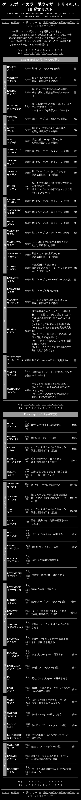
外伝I (45, 22)
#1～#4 (5, 22)
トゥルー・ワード (46, 25)
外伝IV (71, 22)
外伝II (53, 22)
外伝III (62, 22)
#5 (40, 22)
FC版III (15, 22)
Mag (21, 405)
